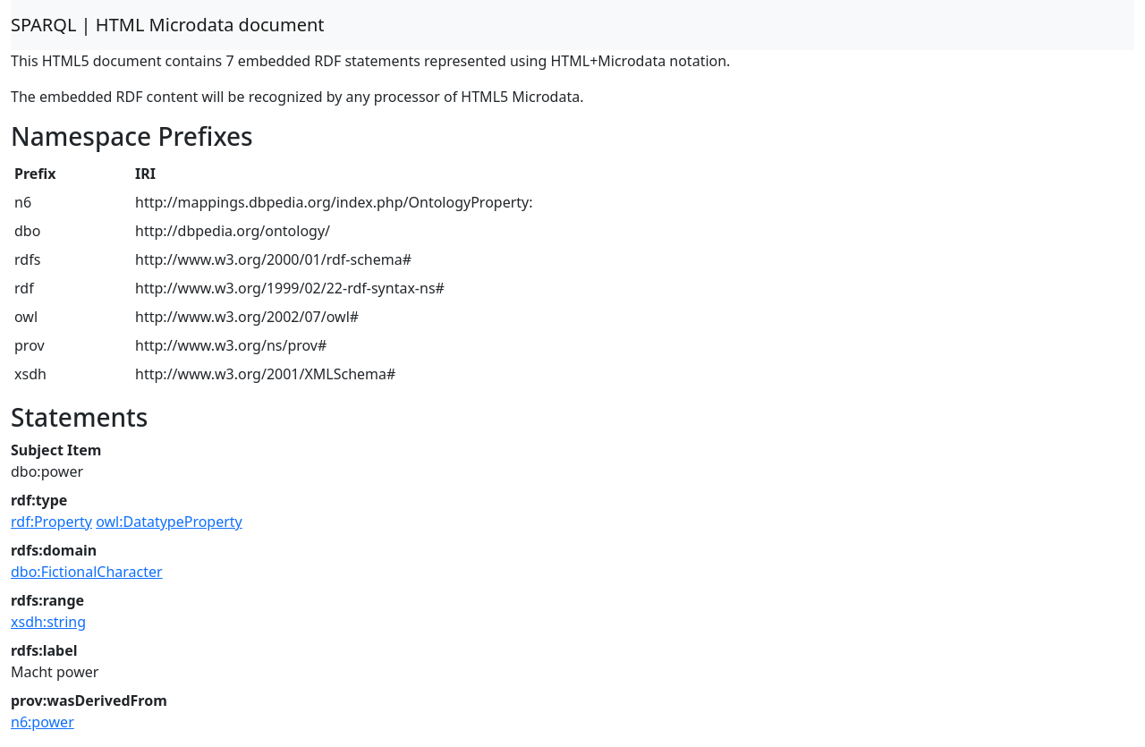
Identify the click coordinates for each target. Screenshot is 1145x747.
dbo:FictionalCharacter (87, 571)
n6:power (42, 722)
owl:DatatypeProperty (169, 521)
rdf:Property (51, 521)
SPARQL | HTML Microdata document (168, 25)
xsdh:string (48, 622)
